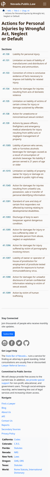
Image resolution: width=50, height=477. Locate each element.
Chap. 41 (26, 10)
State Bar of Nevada (16, 355)
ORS (22, 460)
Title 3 (16, 10)
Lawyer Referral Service (13, 365)
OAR (16, 460)
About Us (6, 412)
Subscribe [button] (8, 333)
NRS (9, 10)
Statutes (18, 448)
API (3, 416)
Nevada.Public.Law (22, 4)
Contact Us (7, 420)
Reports (5, 425)
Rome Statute (21, 469)
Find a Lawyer (8, 403)
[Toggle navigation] (44, 4)
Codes (17, 439)
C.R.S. (17, 443)
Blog (4, 407)
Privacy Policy (8, 433)
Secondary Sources (11, 429)
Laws (16, 456)
